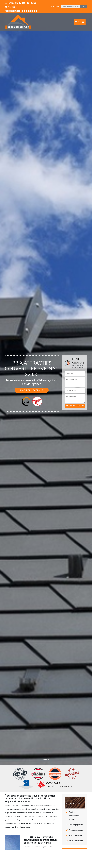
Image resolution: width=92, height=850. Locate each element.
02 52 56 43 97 (15, 2)
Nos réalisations (31, 390)
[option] (46, 425)
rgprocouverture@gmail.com (21, 10)
